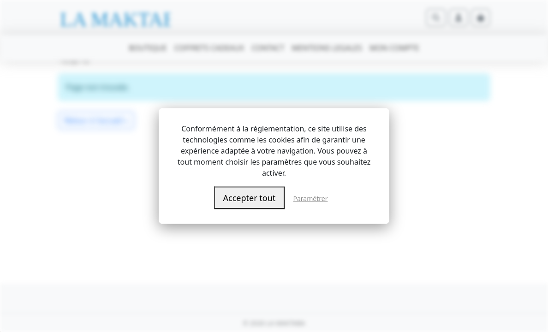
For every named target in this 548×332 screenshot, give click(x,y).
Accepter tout (249, 197)
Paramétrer (310, 198)
